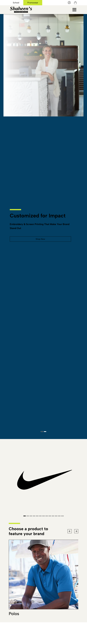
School (16, 2)
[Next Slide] (76, 531)
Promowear (34, 2)
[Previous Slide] (70, 531)
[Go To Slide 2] (45, 431)
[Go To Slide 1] (42, 431)
